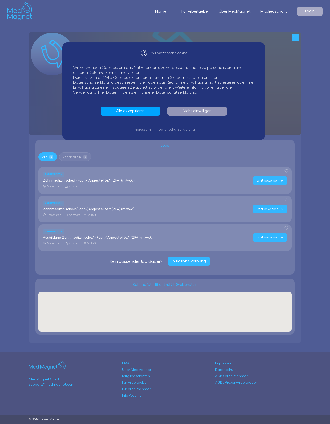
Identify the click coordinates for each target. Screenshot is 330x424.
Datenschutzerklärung (94, 82)
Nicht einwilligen (198, 111)
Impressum (143, 129)
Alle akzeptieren (131, 111)
